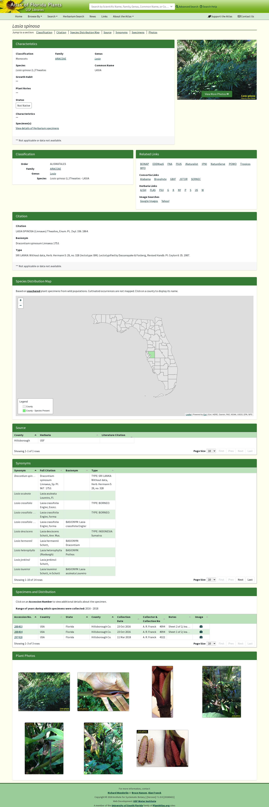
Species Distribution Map (85, 32)
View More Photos (217, 94)
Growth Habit (24, 77)
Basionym (22, 238)
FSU (161, 190)
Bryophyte (160, 179)
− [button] (20, 305)
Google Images (149, 201)
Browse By (34, 16)
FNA (169, 164)
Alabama (145, 179)
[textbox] (130, 6)
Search (51, 16)
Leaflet (188, 414)
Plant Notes (23, 88)
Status (20, 100)
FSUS (179, 164)
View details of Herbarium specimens (37, 128)
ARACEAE (60, 58)
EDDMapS (158, 164)
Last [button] (250, 451)
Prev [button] (225, 451)
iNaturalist (191, 164)
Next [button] (240, 451)
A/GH (143, 190)
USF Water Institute (144, 801)
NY (179, 190)
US (196, 190)
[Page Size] (205, 451)
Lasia (98, 58)
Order (24, 164)
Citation (61, 32)
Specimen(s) (23, 123)
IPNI (204, 164)
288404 (18, 632)
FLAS (153, 190)
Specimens (138, 32)
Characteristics (25, 113)
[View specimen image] (240, 626)
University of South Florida (127, 805)
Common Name (104, 65)
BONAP (144, 164)
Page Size (194, 451)
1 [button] (233, 451)
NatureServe (218, 164)
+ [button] (20, 300)
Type (19, 250)
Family (59, 53)
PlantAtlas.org (161, 805)
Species (20, 65)
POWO (233, 164)
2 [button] (233, 579)
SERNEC (196, 179)
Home (18, 16)
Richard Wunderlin (118, 792)
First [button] (216, 451)
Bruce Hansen (139, 792)
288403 (18, 626)
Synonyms (122, 32)
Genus (99, 53)
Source (108, 32)
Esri (205, 414)
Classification (44, 32)
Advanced (187, 6)
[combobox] (132, 6)
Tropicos (245, 164)
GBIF (173, 179)
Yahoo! (165, 201)
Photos (153, 32)
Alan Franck (154, 792)
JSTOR (183, 179)
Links (104, 16)
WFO (143, 168)
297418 (18, 637)
